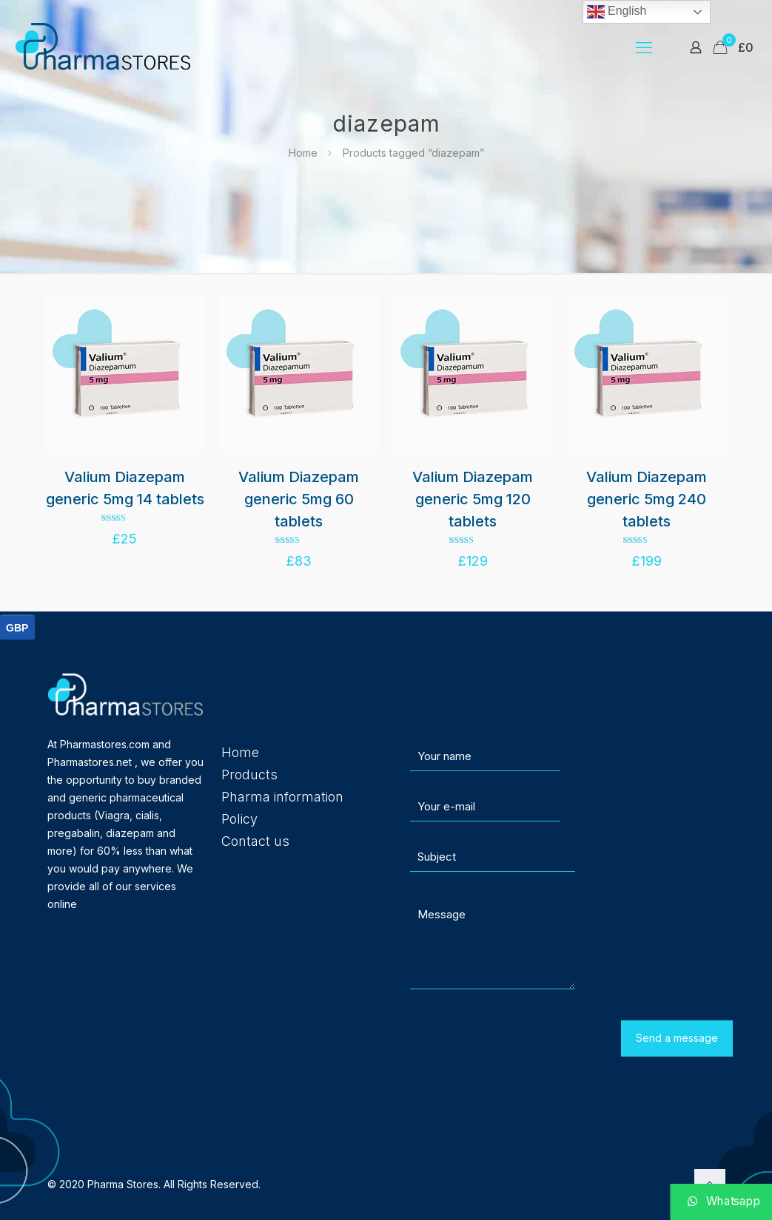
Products (249, 774)
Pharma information (282, 796)
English (617, 12)
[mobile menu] (644, 47)
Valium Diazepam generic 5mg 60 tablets (298, 499)
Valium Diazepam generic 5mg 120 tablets (472, 499)
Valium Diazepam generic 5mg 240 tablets (646, 499)
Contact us (255, 841)
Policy (239, 819)
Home (303, 152)
